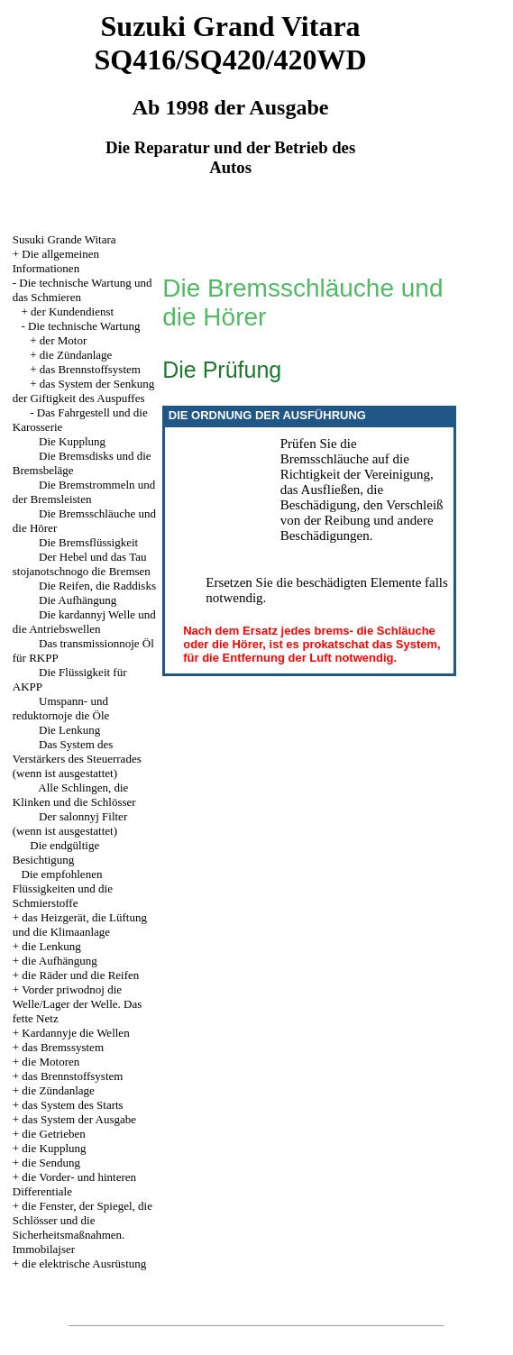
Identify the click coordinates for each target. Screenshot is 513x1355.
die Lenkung (51, 946)
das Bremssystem (63, 1047)
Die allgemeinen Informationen (56, 261)
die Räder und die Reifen (80, 975)
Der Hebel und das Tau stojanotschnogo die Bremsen (82, 564)
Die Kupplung (72, 441)
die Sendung (51, 1162)
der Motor (63, 340)
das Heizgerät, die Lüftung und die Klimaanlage (80, 924)
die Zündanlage (76, 355)
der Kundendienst (72, 311)
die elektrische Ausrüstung (84, 1263)
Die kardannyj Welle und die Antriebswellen (84, 622)
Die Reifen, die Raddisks (97, 585)
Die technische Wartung (84, 326)
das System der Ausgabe (79, 1119)
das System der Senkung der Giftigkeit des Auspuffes (84, 391)
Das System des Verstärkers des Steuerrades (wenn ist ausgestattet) (77, 758)
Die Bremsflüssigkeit (88, 542)
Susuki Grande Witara (64, 239)
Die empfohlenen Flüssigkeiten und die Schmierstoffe (63, 888)
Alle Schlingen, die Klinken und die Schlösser (74, 795)
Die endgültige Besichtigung (56, 852)
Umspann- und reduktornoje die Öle (61, 708)
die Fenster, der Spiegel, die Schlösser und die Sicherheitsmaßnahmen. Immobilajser (82, 1227)
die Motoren (50, 1061)
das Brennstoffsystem (90, 369)
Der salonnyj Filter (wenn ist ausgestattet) (70, 824)
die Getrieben (53, 1133)
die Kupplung (54, 1148)
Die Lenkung (69, 730)
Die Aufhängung (77, 600)
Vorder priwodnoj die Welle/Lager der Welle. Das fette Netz (77, 1004)
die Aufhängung (59, 960)
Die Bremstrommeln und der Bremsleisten (84, 492)
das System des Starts (72, 1105)
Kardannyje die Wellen (75, 1032)
